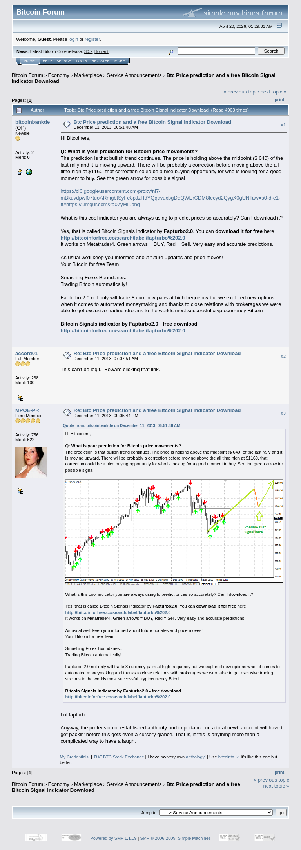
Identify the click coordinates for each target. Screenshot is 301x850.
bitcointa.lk (228, 757)
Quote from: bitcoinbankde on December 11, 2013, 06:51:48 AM (121, 425)
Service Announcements (134, 75)
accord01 (26, 353)
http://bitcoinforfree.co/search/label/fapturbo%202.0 (123, 238)
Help (47, 61)
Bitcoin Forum (27, 75)
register (92, 39)
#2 (283, 356)
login (73, 39)
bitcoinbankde (32, 122)
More (119, 61)
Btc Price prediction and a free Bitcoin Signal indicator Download (152, 122)
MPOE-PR (27, 410)
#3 (283, 413)
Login (81, 61)
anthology (195, 757)
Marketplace (88, 75)
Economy (58, 75)
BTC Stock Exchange (118, 757)
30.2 (88, 51)
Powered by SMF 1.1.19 (114, 838)
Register (101, 61)
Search (64, 61)
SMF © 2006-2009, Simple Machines (175, 838)
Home (29, 61)
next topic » (274, 92)
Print (279, 99)
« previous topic (241, 92)
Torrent (102, 51)
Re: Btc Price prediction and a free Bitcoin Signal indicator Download (157, 353)
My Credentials (74, 757)
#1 (283, 125)
